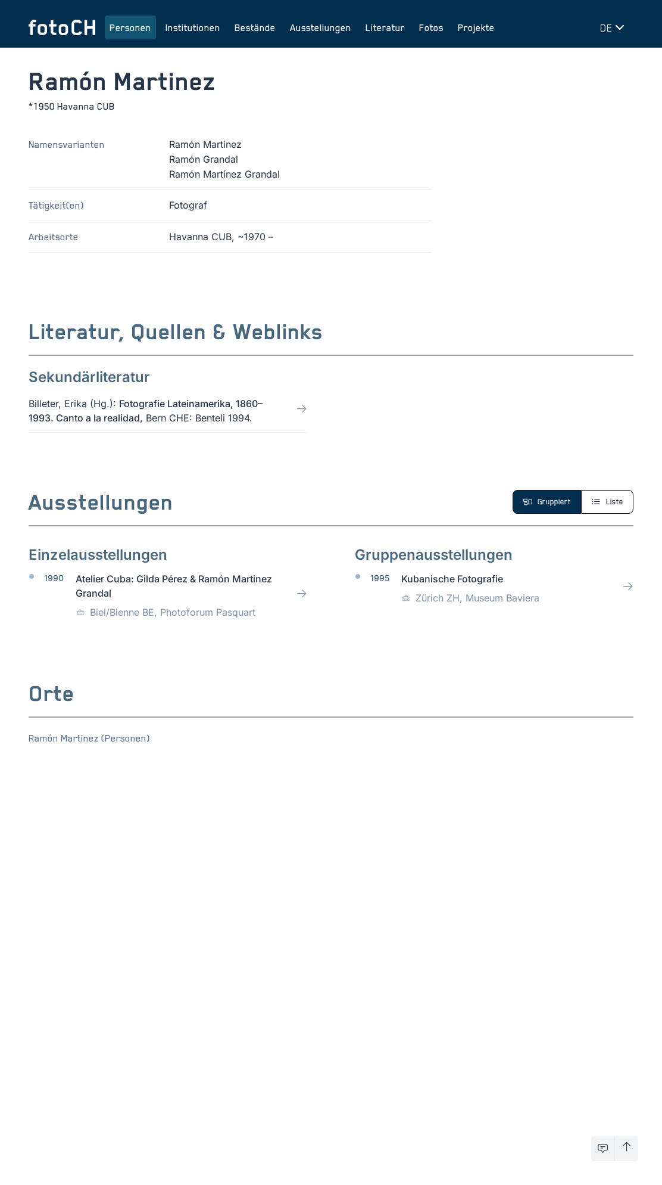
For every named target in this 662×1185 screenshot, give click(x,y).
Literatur (385, 27)
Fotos (431, 27)
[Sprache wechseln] (614, 27)
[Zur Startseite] (62, 27)
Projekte (476, 27)
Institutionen (193, 27)
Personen (130, 27)
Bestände (255, 27)
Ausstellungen (320, 27)
